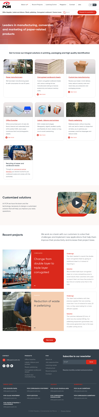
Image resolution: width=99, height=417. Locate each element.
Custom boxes (57, 12)
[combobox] (69, 12)
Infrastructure (50, 367)
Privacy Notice (66, 409)
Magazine (63, 4)
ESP (91, 4)
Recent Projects (37, 4)
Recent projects (51, 370)
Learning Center (51, 4)
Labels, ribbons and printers (48, 120)
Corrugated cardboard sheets (49, 77)
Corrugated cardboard (44, 12)
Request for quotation (86, 12)
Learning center (51, 364)
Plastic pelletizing (30, 12)
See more (49, 340)
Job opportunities (52, 362)
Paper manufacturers (14, 77)
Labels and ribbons (19, 12)
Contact (72, 4)
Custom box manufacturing (79, 77)
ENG (94, 4)
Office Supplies (7, 12)
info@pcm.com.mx (13, 360)
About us (24, 4)
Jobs (79, 4)
